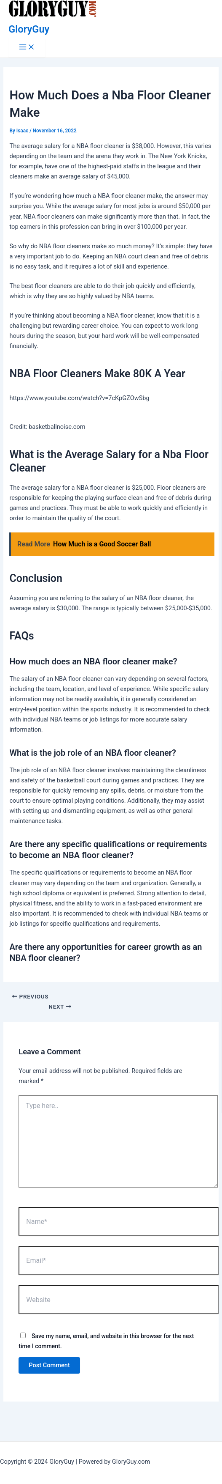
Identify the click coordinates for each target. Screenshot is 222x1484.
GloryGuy (28, 29)
